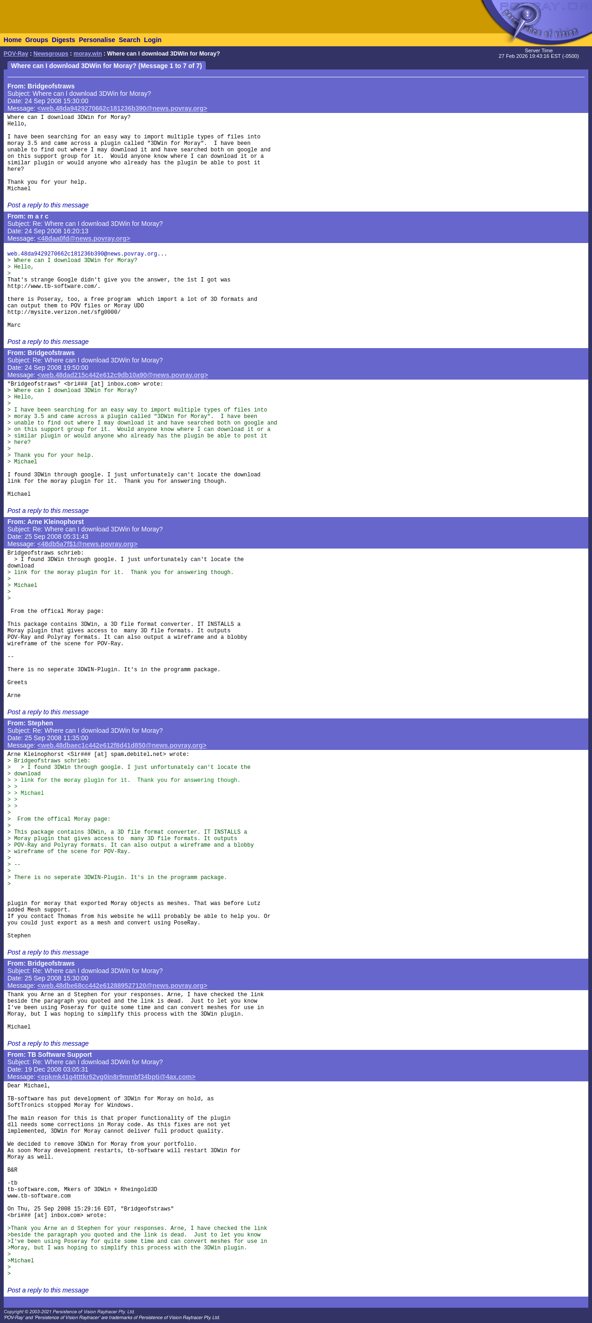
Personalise (97, 40)
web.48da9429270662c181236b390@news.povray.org (82, 254)
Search (130, 40)
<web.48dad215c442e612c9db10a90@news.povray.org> (122, 375)
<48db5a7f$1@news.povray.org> (87, 544)
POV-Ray (16, 53)
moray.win (88, 53)
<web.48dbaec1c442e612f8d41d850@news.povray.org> (122, 745)
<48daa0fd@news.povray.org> (83, 238)
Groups (36, 40)
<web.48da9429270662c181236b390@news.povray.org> (122, 108)
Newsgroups (50, 53)
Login (152, 40)
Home (13, 40)
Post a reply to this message (48, 205)
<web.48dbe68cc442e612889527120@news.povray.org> (122, 985)
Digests (63, 40)
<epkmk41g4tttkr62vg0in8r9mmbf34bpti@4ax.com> (116, 1076)
